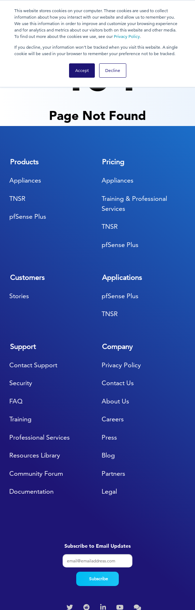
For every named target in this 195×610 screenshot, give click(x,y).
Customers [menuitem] (27, 231)
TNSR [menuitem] (17, 153)
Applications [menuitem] (122, 231)
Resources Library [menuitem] (34, 410)
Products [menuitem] (24, 116)
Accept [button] (82, 70)
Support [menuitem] (23, 301)
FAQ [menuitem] (16, 356)
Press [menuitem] (109, 392)
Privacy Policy (127, 36)
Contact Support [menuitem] (33, 319)
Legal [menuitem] (109, 446)
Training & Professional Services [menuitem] (134, 158)
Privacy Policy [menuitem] (121, 319)
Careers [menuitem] (113, 373)
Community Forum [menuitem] (36, 428)
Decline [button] (112, 70)
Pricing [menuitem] (113, 116)
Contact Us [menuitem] (118, 337)
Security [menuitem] (20, 337)
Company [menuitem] (117, 301)
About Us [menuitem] (115, 356)
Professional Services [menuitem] (39, 392)
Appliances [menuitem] (25, 135)
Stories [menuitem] (19, 250)
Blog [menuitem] (108, 410)
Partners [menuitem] (113, 428)
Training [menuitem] (20, 373)
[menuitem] (70, 562)
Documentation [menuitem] (31, 446)
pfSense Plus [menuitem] (27, 171)
